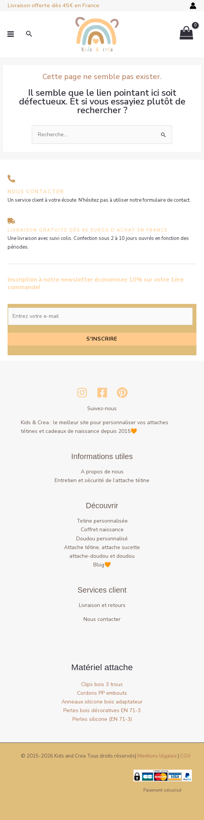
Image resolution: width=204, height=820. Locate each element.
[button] (29, 34)
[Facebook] (102, 392)
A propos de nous (102, 471)
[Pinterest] (122, 392)
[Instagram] (82, 392)
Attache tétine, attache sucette (102, 547)
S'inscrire (102, 338)
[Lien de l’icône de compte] (193, 5)
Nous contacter (102, 619)
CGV (185, 756)
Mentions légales (157, 756)
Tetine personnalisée (102, 520)
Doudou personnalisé (102, 538)
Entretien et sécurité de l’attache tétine (102, 480)
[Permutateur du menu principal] (10, 34)
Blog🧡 (102, 564)
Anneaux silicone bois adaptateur (102, 701)
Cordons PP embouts (102, 693)
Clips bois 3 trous (102, 684)
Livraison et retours (102, 605)
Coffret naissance (102, 529)
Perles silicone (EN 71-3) (102, 719)
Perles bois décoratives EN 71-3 (102, 710)
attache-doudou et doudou (102, 556)
